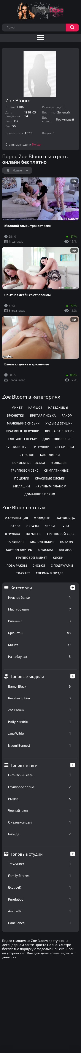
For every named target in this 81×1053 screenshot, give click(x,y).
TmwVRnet (39, 864)
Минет (39, 645)
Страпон (27, 455)
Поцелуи (21, 478)
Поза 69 (66, 542)
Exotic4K (39, 887)
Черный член (39, 810)
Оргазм (32, 526)
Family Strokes (39, 875)
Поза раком (16, 565)
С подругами (62, 565)
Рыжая (39, 799)
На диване (15, 542)
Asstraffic (39, 911)
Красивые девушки (22, 431)
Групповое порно (39, 787)
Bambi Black (39, 686)
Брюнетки (39, 633)
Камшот (35, 407)
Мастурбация (39, 609)
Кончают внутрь (59, 431)
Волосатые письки (28, 463)
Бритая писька (43, 415)
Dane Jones (39, 923)
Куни (65, 526)
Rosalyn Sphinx (39, 698)
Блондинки (50, 455)
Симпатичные (56, 470)
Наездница (65, 518)
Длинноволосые (57, 439)
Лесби (50, 526)
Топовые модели (27, 676)
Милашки (21, 486)
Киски (58, 557)
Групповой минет (31, 557)
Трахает (23, 573)
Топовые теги (24, 765)
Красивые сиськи (50, 478)
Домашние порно (39, 494)
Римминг (39, 621)
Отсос (16, 526)
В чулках (12, 534)
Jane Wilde (39, 733)
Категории (21, 587)
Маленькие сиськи (23, 423)
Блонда (39, 834)
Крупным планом (51, 486)
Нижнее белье (39, 597)
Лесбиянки (64, 447)
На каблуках (39, 656)
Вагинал (66, 549)
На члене (33, 534)
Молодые (59, 463)
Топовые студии (27, 853)
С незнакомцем (39, 822)
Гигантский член (39, 775)
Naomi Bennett (39, 745)
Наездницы (58, 407)
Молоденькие (42, 542)
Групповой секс (25, 470)
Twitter (37, 144)
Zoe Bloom (39, 710)
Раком (67, 415)
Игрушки (41, 447)
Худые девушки (59, 423)
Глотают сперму (22, 439)
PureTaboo (39, 899)
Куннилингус (17, 447)
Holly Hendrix (39, 722)
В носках (45, 549)
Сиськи (39, 565)
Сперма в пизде (50, 573)
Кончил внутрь (19, 549)
